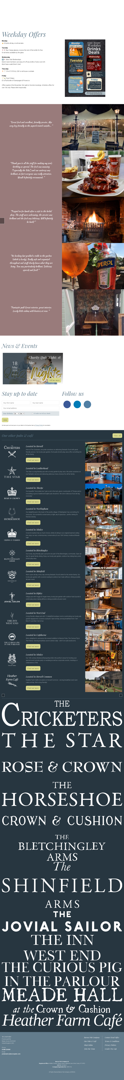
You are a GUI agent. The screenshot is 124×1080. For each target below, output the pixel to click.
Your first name (8, 403)
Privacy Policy (39, 425)
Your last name (37, 403)
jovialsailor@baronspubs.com (11, 1054)
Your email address (10, 408)
